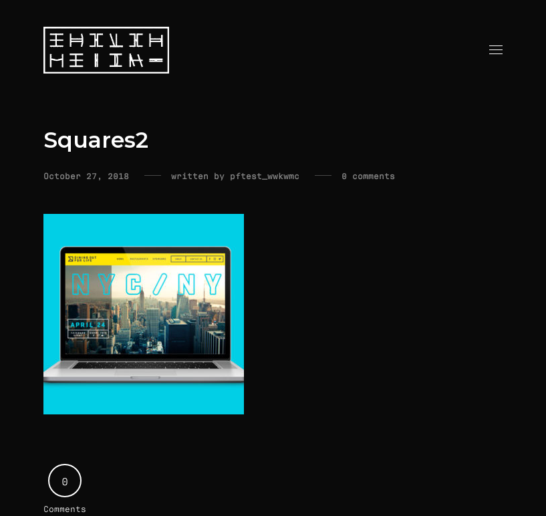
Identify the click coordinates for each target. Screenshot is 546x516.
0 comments (368, 175)
